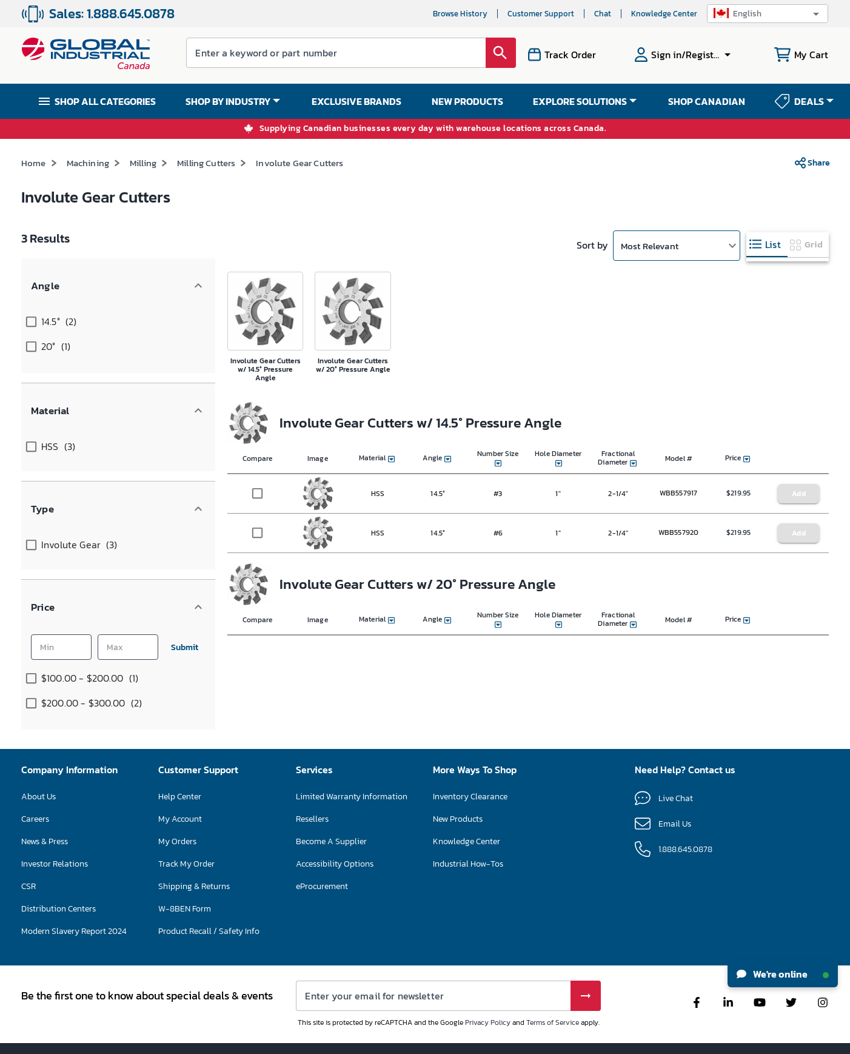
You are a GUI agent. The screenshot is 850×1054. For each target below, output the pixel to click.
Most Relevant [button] (649, 246)
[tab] (767, 244)
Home (33, 163)
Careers (35, 764)
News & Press (44, 786)
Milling (143, 163)
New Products (458, 764)
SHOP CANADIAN (706, 101)
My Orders (177, 786)
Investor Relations (54, 809)
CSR (28, 831)
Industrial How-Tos (468, 809)
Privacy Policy (487, 967)
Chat (602, 13)
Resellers (312, 764)
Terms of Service (552, 967)
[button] (768, 13)
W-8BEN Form (184, 854)
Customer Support (540, 13)
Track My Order (186, 809)
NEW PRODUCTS (467, 101)
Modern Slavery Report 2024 (74, 876)
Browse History (460, 13)
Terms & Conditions (400, 1038)
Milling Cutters (206, 163)
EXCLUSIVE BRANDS (356, 101)
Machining (88, 163)
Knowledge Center (664, 13)
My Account (180, 764)
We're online (783, 974)
